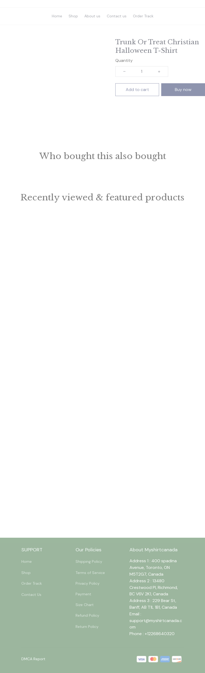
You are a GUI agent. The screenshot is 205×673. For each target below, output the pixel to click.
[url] (156, 624)
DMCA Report (33, 658)
